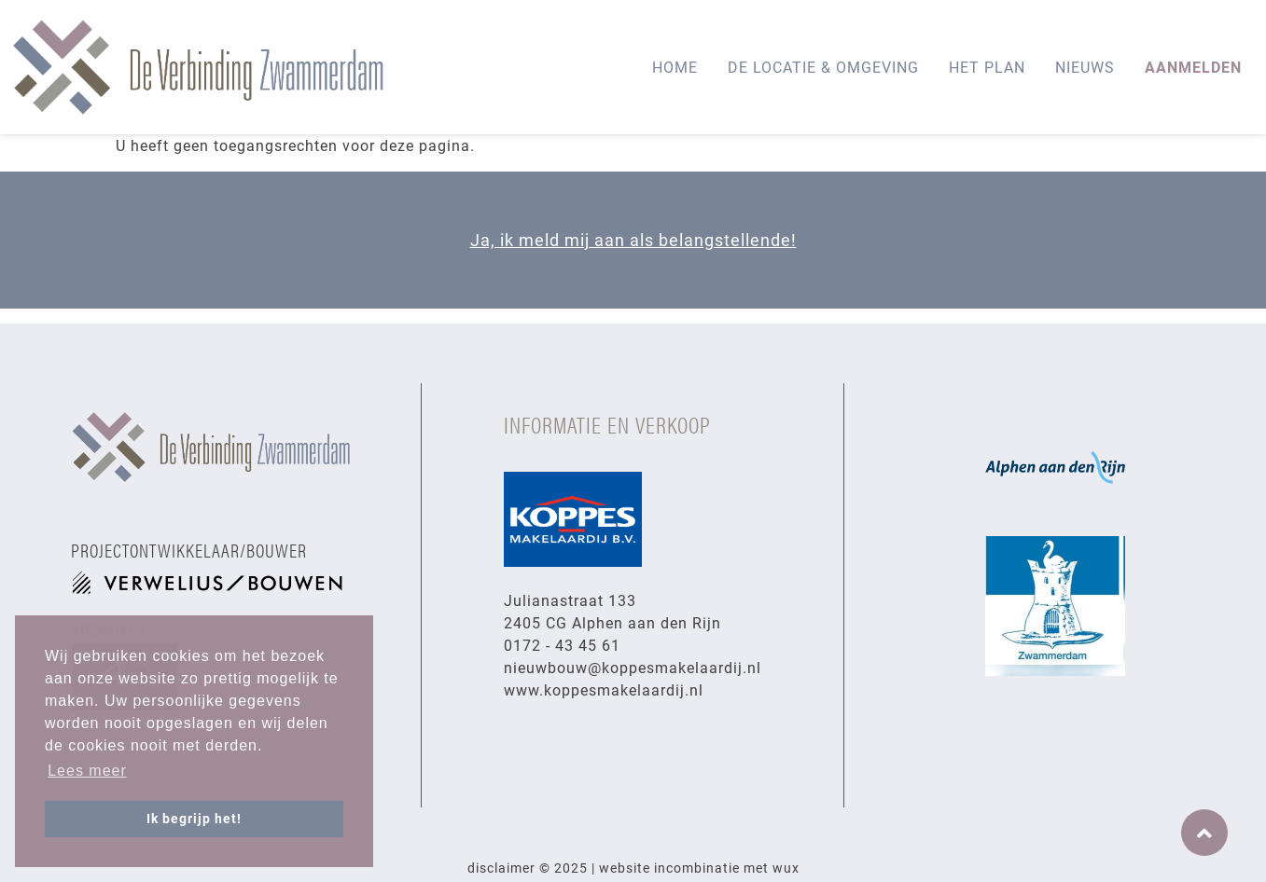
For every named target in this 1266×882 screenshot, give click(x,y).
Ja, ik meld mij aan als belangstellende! (633, 239)
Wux (786, 867)
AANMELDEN (1193, 66)
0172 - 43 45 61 (562, 645)
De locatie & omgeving (823, 66)
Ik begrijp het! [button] (194, 818)
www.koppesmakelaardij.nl (603, 689)
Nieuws (1085, 66)
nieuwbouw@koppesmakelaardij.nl (632, 667)
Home (675, 66)
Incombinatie (697, 867)
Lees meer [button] (87, 771)
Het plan (987, 66)
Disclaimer (501, 867)
